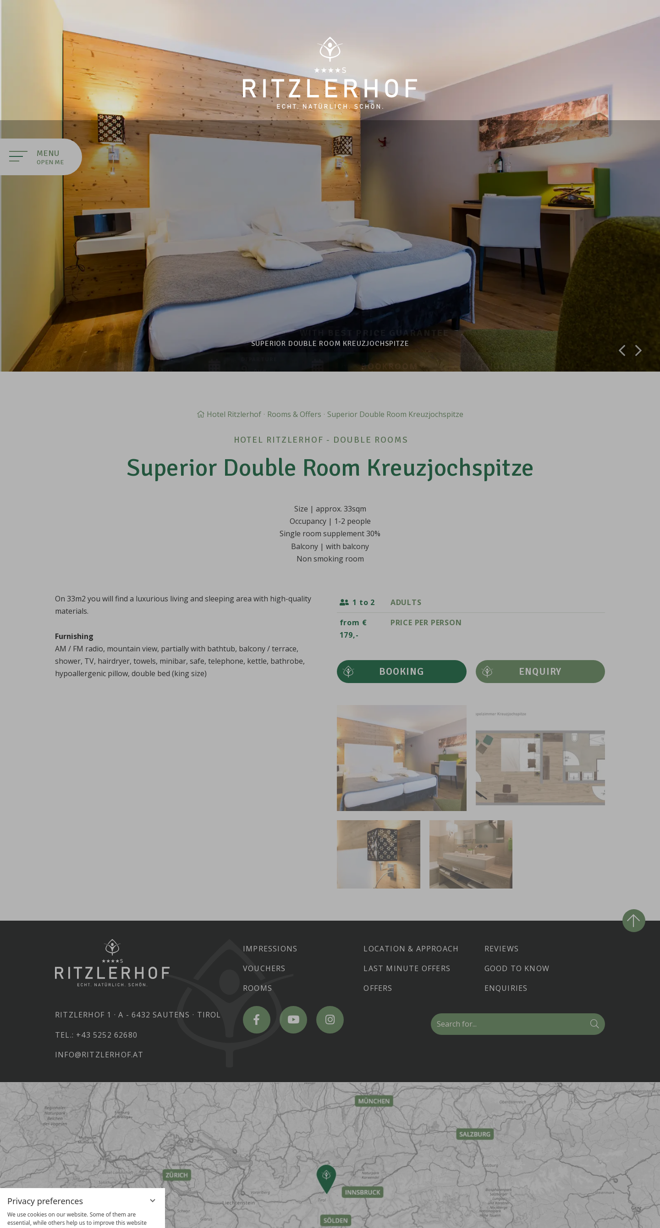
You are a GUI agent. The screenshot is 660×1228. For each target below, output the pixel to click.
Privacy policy (62, 1214)
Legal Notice (104, 1214)
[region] (82, 1117)
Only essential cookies (82, 1180)
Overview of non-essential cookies (82, 1198)
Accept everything (82, 1159)
